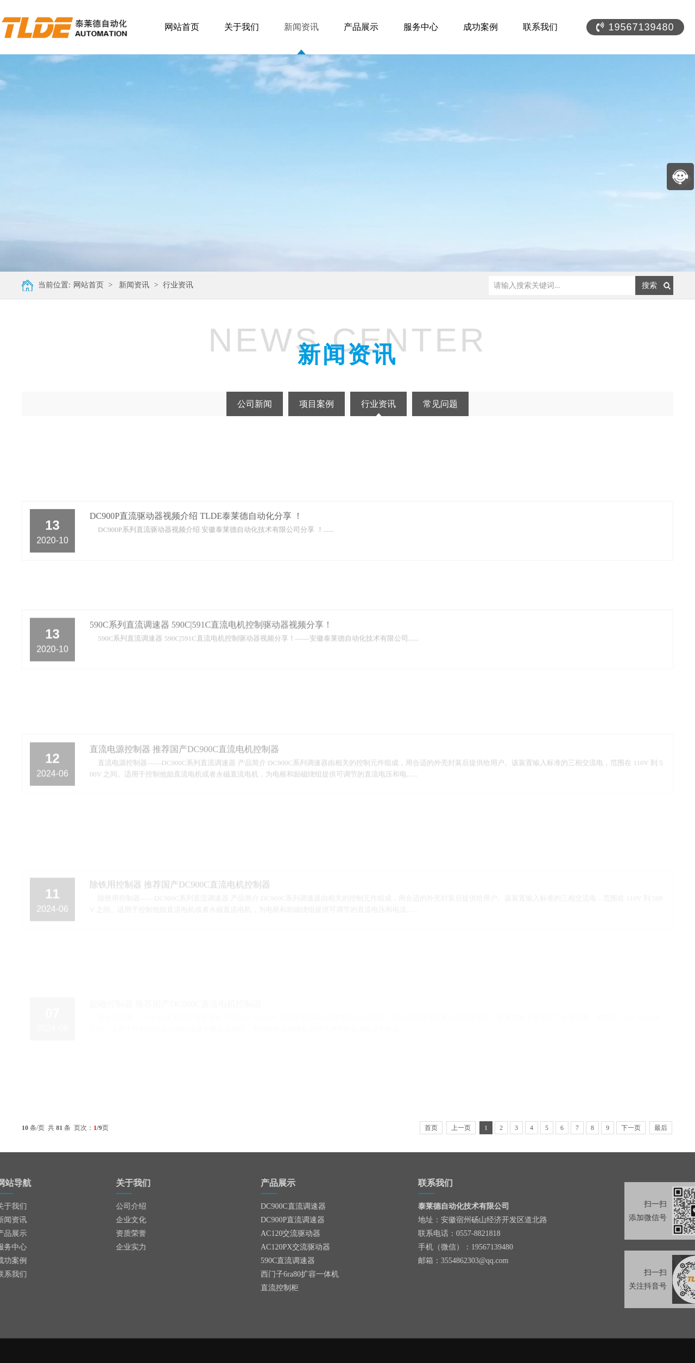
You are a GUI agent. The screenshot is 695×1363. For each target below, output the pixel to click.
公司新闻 (254, 404)
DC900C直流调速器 (293, 1206)
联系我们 (540, 27)
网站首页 (182, 27)
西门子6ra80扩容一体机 (300, 1274)
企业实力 (100, 1247)
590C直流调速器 (288, 1261)
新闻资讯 (301, 27)
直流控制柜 (280, 1288)
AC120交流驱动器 (290, 1233)
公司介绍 (100, 1206)
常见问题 (440, 404)
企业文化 (100, 1220)
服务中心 (420, 27)
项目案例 (316, 404)
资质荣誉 (100, 1233)
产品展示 (361, 27)
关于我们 (241, 27)
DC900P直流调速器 (293, 1220)
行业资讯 (177, 285)
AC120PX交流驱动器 (295, 1247)
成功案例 (480, 27)
